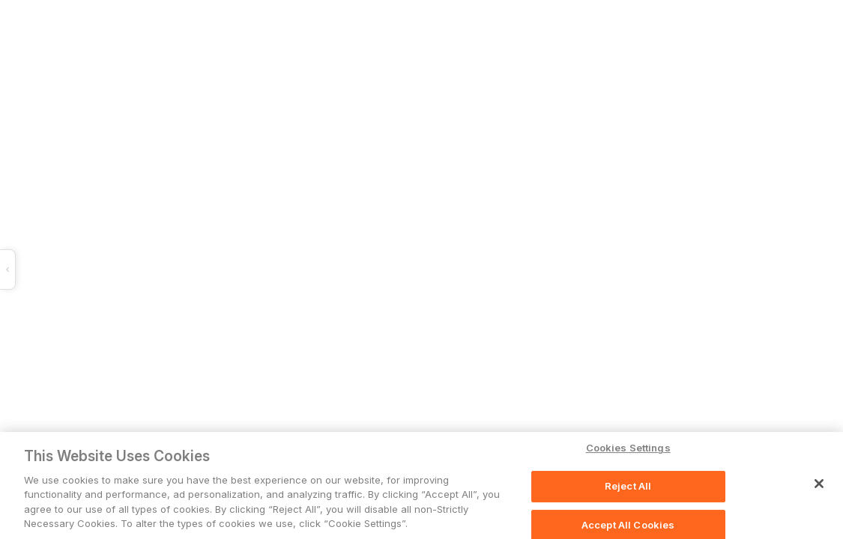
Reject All (628, 487)
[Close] (819, 484)
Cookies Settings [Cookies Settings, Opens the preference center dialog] (628, 448)
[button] (224, 269)
